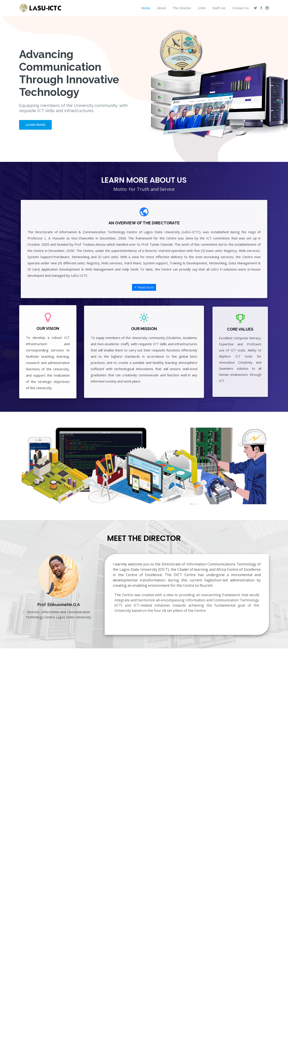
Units (202, 8)
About (161, 8)
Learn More (35, 125)
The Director (182, 8)
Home (145, 8)
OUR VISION (48, 337)
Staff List (218, 8)
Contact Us (240, 8)
